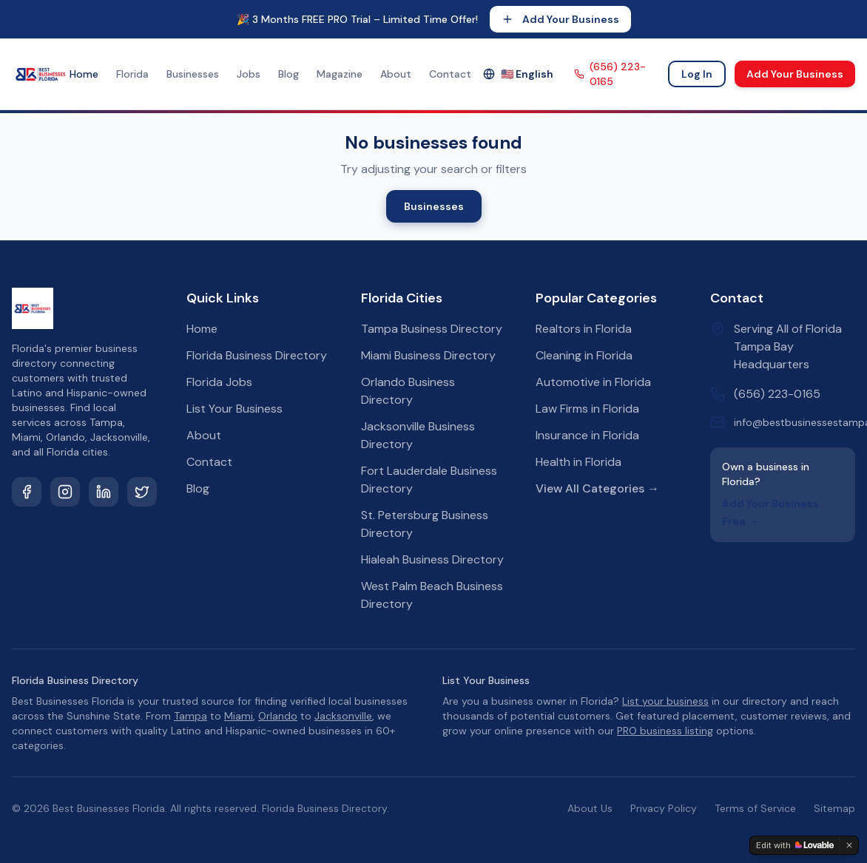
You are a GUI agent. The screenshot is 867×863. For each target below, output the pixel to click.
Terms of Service (755, 808)
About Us (590, 808)
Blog (288, 74)
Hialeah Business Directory (432, 559)
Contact (450, 74)
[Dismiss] (849, 845)
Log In (696, 74)
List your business (665, 701)
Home (84, 74)
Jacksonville (343, 715)
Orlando (277, 715)
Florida (132, 74)
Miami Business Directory (428, 355)
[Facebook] (26, 492)
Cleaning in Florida (584, 355)
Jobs (248, 74)
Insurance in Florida (587, 435)
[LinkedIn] (103, 492)
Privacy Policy (663, 808)
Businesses (192, 74)
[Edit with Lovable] (795, 845)
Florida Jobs (219, 382)
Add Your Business (560, 19)
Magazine (339, 74)
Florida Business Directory (256, 355)
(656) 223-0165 (610, 74)
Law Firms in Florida (587, 408)
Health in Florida (578, 462)
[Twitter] (142, 492)
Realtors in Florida (584, 328)
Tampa (190, 715)
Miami (238, 715)
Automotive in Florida (593, 382)
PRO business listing (665, 730)
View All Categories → (597, 488)
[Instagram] (65, 492)
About (395, 74)
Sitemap (834, 808)
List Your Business (234, 408)
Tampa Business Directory (431, 328)
